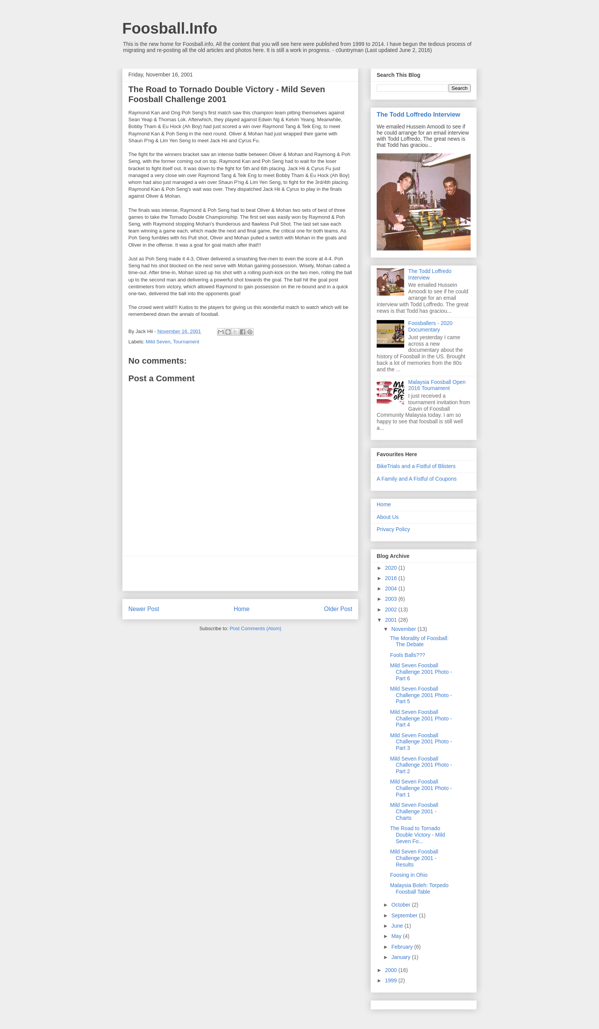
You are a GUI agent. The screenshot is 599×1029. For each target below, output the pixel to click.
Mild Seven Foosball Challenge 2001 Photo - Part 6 (421, 671)
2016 (391, 578)
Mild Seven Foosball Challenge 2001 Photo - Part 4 (421, 718)
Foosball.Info (169, 28)
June (397, 926)
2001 (391, 620)
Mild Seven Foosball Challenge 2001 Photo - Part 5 (421, 695)
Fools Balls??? (407, 655)
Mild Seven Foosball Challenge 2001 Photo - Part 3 (421, 741)
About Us (388, 517)
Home (242, 609)
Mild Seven (158, 342)
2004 (391, 588)
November (404, 629)
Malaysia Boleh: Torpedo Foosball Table (419, 888)
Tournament (186, 342)
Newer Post (143, 609)
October (401, 905)
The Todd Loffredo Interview (418, 114)
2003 (391, 599)
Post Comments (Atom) (255, 628)
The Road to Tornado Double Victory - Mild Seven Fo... (417, 834)
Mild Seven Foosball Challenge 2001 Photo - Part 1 (421, 788)
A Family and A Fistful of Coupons (417, 479)
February (402, 947)
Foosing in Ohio (408, 875)
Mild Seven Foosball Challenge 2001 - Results (414, 858)
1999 (391, 980)
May (397, 936)
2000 (391, 970)
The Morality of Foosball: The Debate (419, 641)
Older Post (338, 609)
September (405, 915)
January (401, 957)
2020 (391, 568)
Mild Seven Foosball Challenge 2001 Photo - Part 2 (421, 765)
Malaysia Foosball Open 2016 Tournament (437, 385)
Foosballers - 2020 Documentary (430, 326)
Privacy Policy (393, 529)
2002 (391, 609)
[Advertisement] (240, 573)
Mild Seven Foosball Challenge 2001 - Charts (414, 811)
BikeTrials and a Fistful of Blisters (416, 466)
